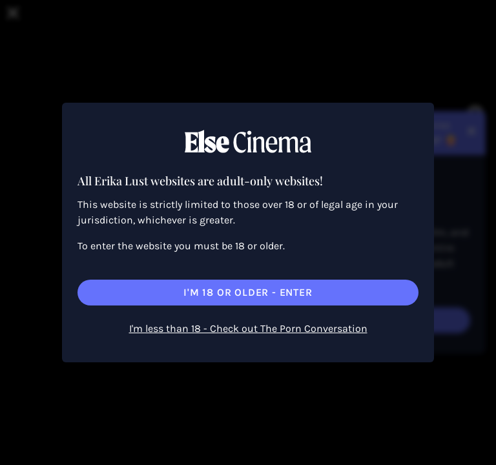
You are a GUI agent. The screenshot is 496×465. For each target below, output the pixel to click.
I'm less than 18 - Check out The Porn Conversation (248, 328)
